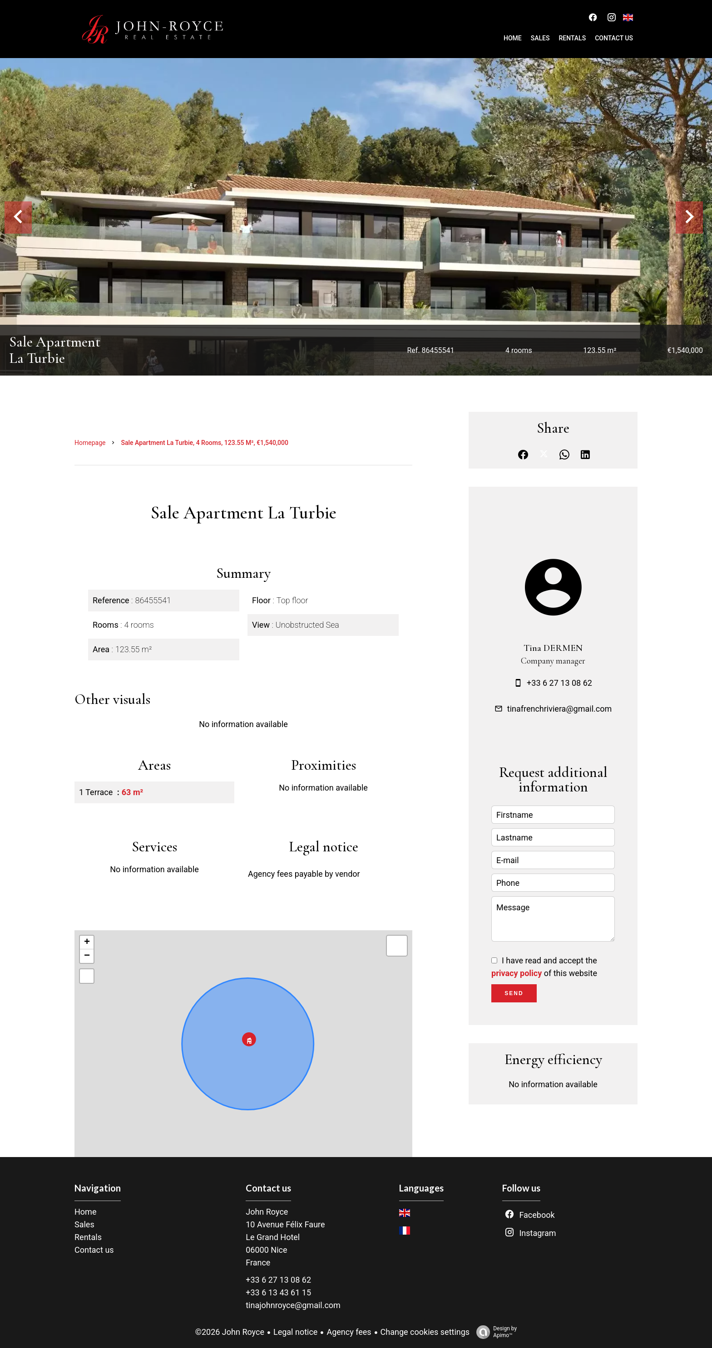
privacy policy (516, 973)
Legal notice (295, 1332)
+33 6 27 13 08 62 (559, 683)
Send (513, 993)
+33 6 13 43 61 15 (278, 1292)
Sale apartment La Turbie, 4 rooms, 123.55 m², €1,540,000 (204, 442)
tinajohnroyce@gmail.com (293, 1305)
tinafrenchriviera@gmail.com (559, 708)
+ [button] (87, 942)
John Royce (267, 1211)
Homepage (89, 442)
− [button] (87, 956)
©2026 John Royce (229, 1332)
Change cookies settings (425, 1332)
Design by (494, 1332)
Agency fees (348, 1332)
